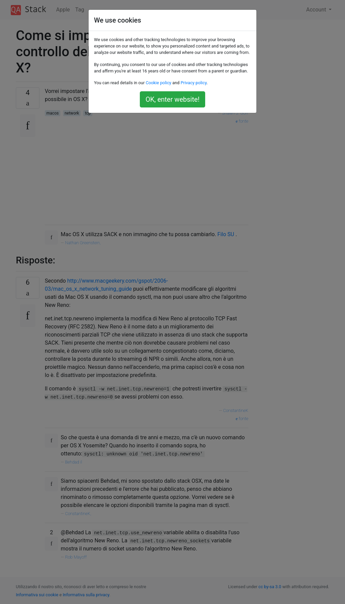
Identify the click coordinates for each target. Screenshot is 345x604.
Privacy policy (194, 82)
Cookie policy (158, 82)
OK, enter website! (172, 99)
